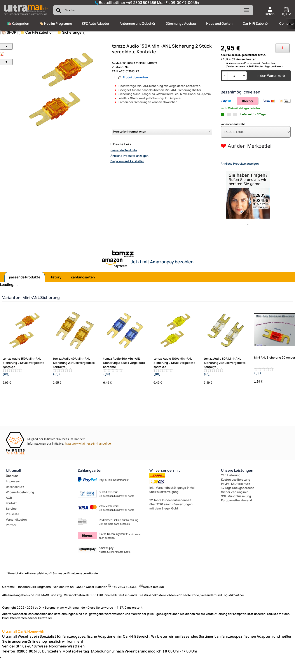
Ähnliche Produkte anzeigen (129, 156)
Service (11, 509)
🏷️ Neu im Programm (55, 23)
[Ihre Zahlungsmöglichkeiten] (283, 48)
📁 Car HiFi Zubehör (36, 32)
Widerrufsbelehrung (20, 492)
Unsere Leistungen (237, 470)
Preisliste (12, 514)
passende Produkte (123, 150)
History (55, 277)
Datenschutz (15, 487)
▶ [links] (290, 24)
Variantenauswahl (232, 124)
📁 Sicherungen (70, 32)
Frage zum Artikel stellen (127, 161)
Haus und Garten (219, 23)
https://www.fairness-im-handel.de (88, 443)
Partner (11, 525)
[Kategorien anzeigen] (246, 11)
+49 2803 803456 (141, 2)
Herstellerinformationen (129, 131)
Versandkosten (16, 519)
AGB (9, 498)
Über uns (12, 476)
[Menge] (234, 76)
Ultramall (13, 470)
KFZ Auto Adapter (95, 23)
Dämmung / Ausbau (181, 23)
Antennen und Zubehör (137, 23)
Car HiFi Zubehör (256, 23)
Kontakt (11, 503)
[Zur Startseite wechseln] (25, 16)
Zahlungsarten (83, 277)
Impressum (13, 481)
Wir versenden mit (164, 470)
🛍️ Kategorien (18, 23)
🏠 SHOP (9, 32)
